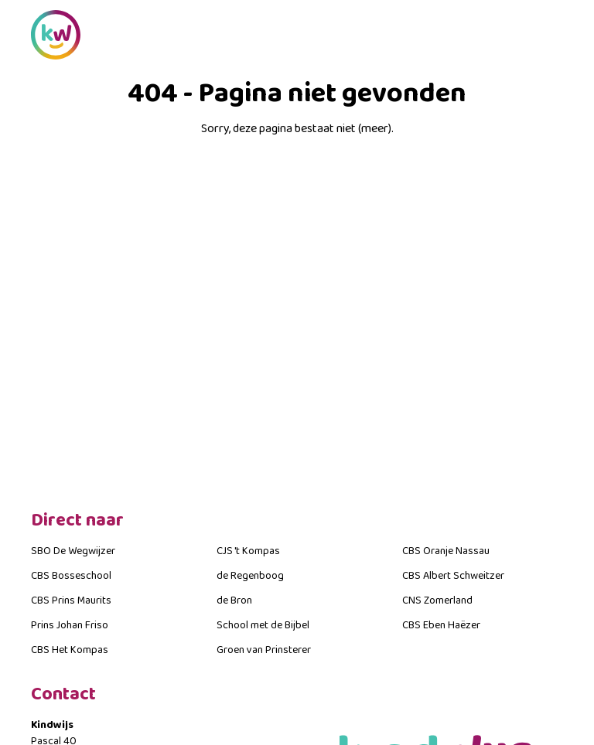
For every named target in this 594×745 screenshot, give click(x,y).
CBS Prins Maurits (71, 600)
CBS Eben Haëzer (441, 625)
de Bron (234, 600)
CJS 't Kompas (248, 551)
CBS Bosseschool (71, 575)
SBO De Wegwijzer (73, 551)
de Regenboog (250, 575)
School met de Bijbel (263, 625)
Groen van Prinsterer (264, 649)
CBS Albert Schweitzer (453, 575)
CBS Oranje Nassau (446, 551)
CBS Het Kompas (69, 649)
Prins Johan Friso (69, 625)
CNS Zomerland (437, 600)
